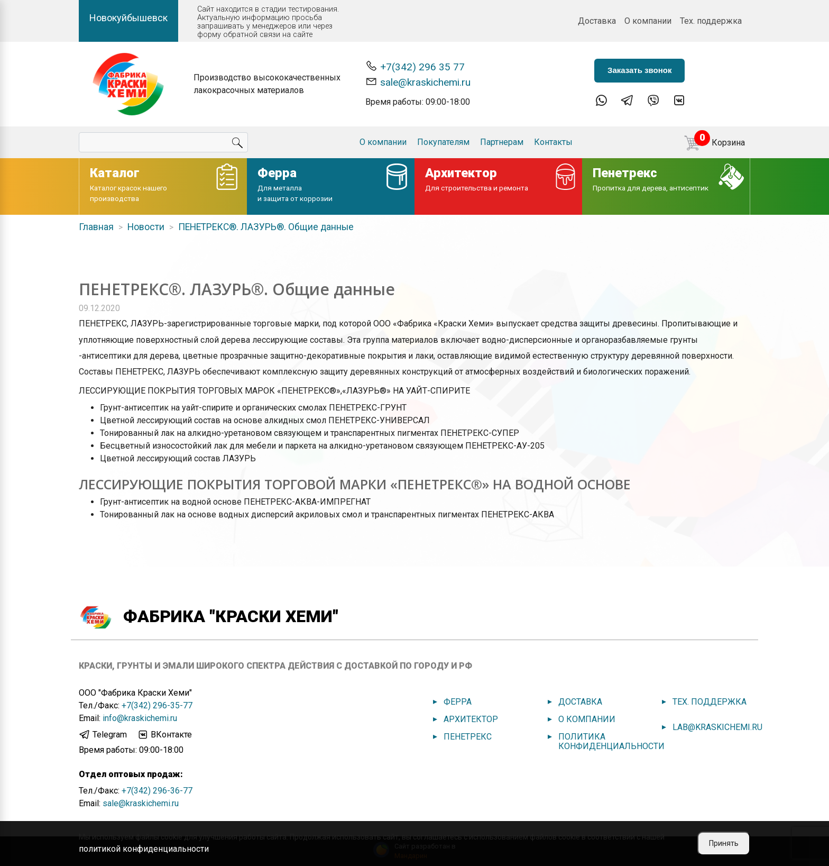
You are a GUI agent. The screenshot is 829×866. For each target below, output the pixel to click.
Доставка (597, 21)
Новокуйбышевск (128, 17)
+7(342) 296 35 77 (415, 66)
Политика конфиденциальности (611, 741)
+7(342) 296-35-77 (157, 705)
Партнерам (501, 142)
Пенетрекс (468, 737)
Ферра (458, 702)
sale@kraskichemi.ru (418, 81)
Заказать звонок (639, 70)
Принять (724, 843)
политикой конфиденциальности (144, 849)
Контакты (553, 142)
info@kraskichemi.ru (140, 718)
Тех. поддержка (711, 21)
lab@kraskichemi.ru (717, 727)
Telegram (103, 735)
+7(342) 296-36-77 (157, 791)
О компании (647, 21)
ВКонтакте (164, 735)
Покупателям (443, 142)
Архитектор (471, 719)
